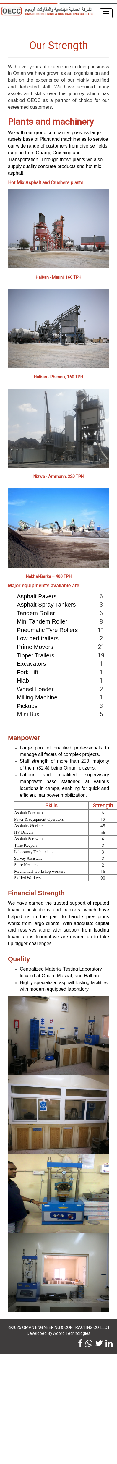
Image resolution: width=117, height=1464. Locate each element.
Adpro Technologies (71, 1333)
